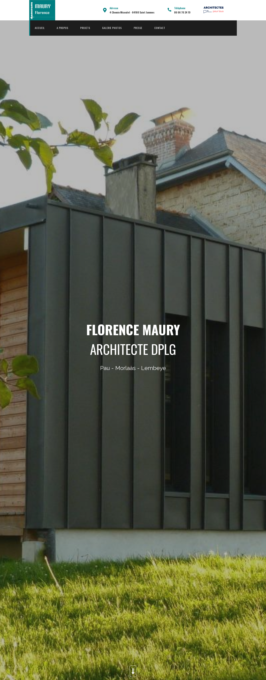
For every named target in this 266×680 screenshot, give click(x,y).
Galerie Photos (112, 28)
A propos (62, 28)
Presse (138, 28)
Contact (159, 28)
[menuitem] (39, 28)
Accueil (40, 28)
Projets (85, 28)
